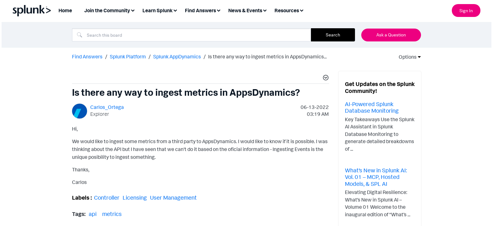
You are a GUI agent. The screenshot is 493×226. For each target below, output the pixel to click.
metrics (112, 213)
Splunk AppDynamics (177, 56)
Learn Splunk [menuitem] (157, 10)
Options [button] (406, 57)
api (93, 213)
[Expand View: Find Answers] (218, 10)
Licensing (135, 197)
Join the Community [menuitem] (107, 10)
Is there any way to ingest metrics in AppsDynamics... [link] (267, 56)
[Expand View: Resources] (301, 10)
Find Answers (87, 56)
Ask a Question (391, 34)
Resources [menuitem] (286, 10)
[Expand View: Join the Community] (133, 10)
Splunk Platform (128, 56)
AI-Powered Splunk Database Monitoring (372, 107)
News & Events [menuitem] (245, 10)
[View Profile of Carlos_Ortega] (107, 107)
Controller (106, 197)
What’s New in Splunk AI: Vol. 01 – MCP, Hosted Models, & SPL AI (376, 177)
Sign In (466, 10)
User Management (173, 197)
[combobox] (191, 34)
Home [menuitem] (65, 10)
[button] (325, 78)
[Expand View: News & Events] (265, 10)
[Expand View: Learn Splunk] (175, 10)
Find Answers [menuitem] (200, 10)
